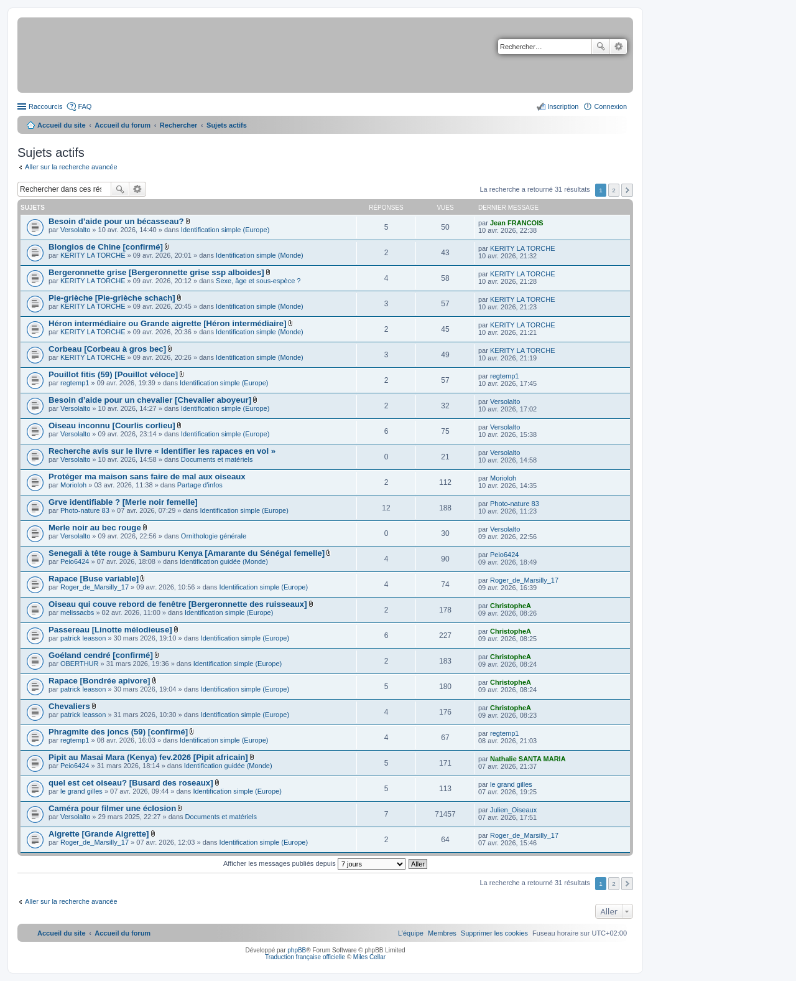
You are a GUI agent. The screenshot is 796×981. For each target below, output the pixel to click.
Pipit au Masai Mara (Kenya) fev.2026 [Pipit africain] (148, 757)
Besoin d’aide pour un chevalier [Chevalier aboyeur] (150, 400)
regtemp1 (74, 383)
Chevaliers (69, 706)
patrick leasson (83, 638)
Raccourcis (45, 106)
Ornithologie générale (213, 536)
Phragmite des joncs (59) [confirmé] (118, 731)
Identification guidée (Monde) (224, 561)
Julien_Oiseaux (513, 810)
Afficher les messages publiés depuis (314, 863)
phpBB (296, 950)
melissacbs (77, 612)
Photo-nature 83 (84, 510)
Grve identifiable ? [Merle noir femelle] (123, 502)
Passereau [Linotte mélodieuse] (110, 629)
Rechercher (600, 46)
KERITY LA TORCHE (93, 255)
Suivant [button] (627, 190)
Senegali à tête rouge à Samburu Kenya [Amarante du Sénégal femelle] (187, 553)
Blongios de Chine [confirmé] (106, 246)
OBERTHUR (79, 663)
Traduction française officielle (305, 957)
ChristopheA (510, 605)
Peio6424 (75, 561)
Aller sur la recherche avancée (71, 167)
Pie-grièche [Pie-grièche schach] (112, 298)
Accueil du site (61, 125)
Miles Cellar (369, 957)
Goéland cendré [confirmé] (101, 655)
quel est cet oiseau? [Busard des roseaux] (131, 782)
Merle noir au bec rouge (95, 527)
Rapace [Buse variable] (94, 578)
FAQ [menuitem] (84, 106)
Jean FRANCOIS (517, 223)
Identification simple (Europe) (225, 229)
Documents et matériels (217, 459)
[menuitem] (494, 933)
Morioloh (73, 485)
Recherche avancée (618, 46)
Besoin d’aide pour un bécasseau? (116, 221)
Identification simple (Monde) (259, 255)
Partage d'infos (200, 485)
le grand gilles (81, 791)
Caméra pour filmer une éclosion (112, 808)
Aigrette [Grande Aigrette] (99, 833)
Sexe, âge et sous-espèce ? (258, 280)
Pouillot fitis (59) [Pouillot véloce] (113, 374)
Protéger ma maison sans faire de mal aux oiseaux (147, 476)
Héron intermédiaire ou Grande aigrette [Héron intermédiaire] (168, 323)
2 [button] (614, 190)
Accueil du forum (122, 125)
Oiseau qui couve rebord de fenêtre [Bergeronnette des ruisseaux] (178, 604)
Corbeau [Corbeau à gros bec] (107, 349)
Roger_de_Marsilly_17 (94, 587)
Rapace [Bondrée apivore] (99, 680)
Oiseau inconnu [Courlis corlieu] (112, 425)
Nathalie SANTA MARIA (528, 759)
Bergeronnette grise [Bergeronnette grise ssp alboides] (156, 272)
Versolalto (75, 229)
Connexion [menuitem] (610, 106)
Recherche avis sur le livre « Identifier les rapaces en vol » (162, 451)
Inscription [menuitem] (562, 106)
